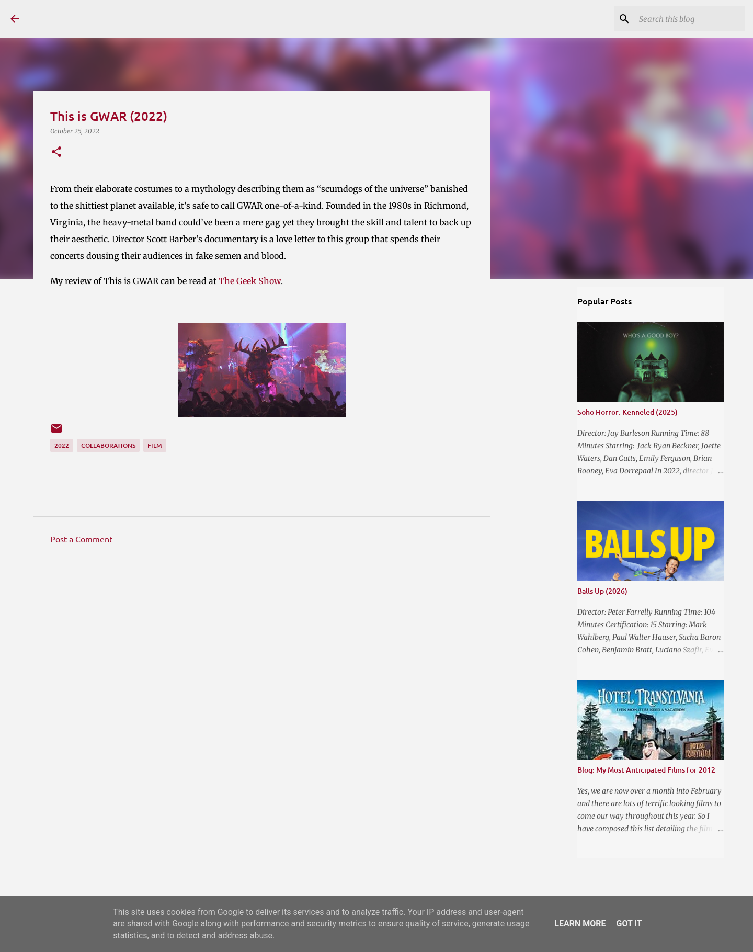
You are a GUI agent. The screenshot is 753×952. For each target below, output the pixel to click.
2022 (61, 445)
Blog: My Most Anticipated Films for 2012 (646, 770)
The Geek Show (250, 281)
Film (154, 445)
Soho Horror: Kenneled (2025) (627, 412)
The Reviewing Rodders (120, 18)
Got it (629, 923)
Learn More (580, 923)
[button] (56, 152)
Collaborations (108, 445)
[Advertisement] (262, 649)
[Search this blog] (690, 18)
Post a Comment (81, 539)
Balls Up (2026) (602, 591)
